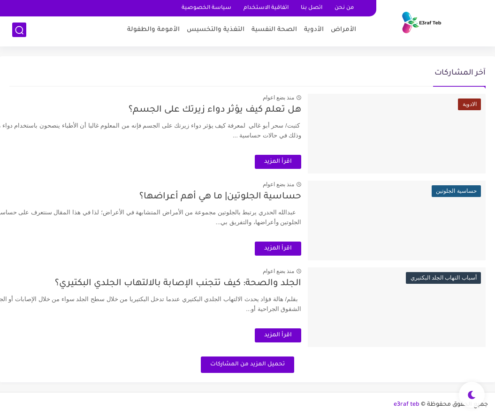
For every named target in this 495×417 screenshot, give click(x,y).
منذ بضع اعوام (315, 97)
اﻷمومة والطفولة (153, 30)
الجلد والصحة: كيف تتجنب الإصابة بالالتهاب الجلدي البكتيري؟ (214, 283)
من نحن (344, 8)
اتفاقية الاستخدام (266, 8)
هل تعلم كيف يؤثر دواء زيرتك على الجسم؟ (251, 110)
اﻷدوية (314, 30)
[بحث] (19, 31)
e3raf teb (406, 405)
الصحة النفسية (274, 30)
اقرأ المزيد (314, 162)
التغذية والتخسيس (215, 30)
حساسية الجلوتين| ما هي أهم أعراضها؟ (257, 197)
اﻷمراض (343, 30)
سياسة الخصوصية (206, 8)
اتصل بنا (311, 8)
